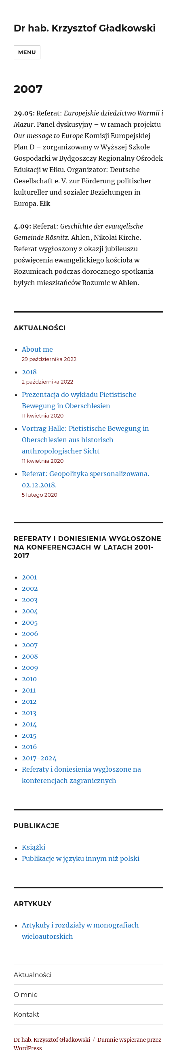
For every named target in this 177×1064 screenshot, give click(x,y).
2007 (30, 645)
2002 (30, 588)
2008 (30, 656)
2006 (30, 634)
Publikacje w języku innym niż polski (80, 858)
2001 (29, 577)
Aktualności (33, 975)
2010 (29, 679)
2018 (29, 372)
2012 (29, 701)
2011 (29, 690)
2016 (29, 747)
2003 (30, 600)
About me (37, 349)
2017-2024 (39, 758)
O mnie (26, 995)
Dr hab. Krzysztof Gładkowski (85, 28)
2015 (29, 735)
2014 (29, 724)
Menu (27, 52)
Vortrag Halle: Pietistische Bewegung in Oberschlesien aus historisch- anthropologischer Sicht (85, 439)
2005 (30, 622)
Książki (33, 847)
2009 (30, 667)
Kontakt (27, 1014)
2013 (29, 713)
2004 (30, 611)
